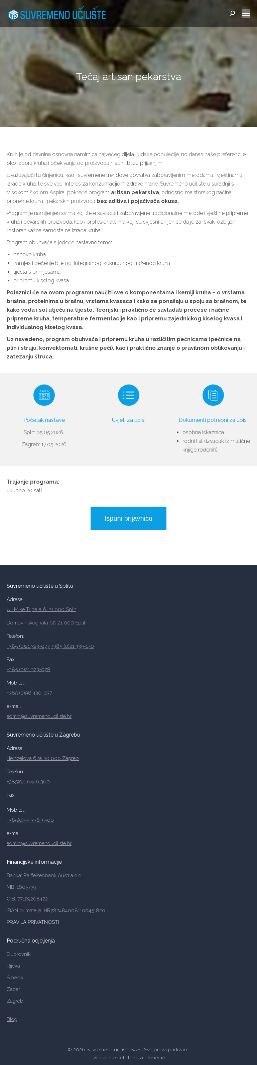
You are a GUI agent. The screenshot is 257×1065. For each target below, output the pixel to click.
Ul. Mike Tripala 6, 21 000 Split (41, 609)
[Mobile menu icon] (246, 13)
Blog (12, 1019)
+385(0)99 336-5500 (30, 820)
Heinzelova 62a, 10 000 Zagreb (43, 758)
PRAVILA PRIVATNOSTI (33, 922)
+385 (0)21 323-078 (28, 670)
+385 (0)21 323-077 (28, 646)
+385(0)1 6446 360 (28, 782)
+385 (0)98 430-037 (29, 693)
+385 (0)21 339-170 (72, 646)
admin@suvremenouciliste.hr (39, 716)
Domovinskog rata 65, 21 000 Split (46, 623)
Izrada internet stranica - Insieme (129, 1058)
